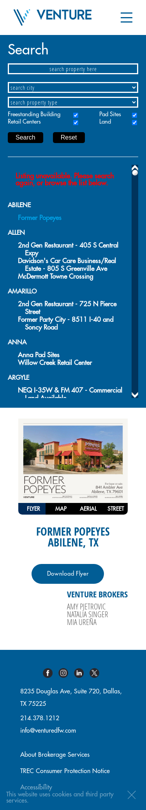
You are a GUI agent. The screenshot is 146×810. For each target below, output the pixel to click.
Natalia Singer (87, 614)
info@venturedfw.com (48, 731)
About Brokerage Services (55, 755)
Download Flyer (68, 574)
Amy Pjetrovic (86, 606)
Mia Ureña (82, 622)
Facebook (50, 673)
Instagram (66, 673)
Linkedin (82, 673)
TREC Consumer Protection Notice (65, 771)
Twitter (97, 673)
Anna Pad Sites (39, 355)
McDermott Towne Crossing (55, 276)
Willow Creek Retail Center (55, 363)
